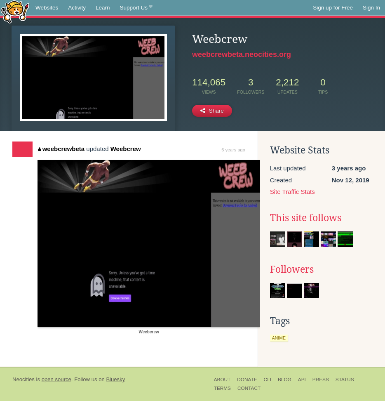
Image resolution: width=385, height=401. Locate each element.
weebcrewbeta (61, 148)
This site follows (305, 217)
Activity (77, 8)
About (222, 379)
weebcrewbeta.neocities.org (241, 54)
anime (279, 337)
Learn (103, 8)
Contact (249, 388)
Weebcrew (125, 148)
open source (56, 379)
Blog (284, 379)
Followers (292, 269)
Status (345, 379)
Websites (46, 8)
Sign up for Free (333, 8)
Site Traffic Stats (292, 191)
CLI (267, 379)
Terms (222, 388)
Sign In (371, 8)
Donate (247, 379)
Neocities (23, 379)
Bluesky (115, 379)
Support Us (136, 8)
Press (320, 379)
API (302, 379)
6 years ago (233, 149)
